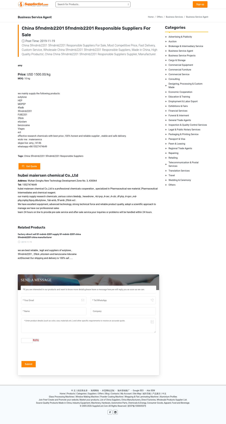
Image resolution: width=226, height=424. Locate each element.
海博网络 (95, 390)
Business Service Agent (197, 17)
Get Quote (29, 166)
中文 (164, 393)
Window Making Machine (87, 397)
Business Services (174, 17)
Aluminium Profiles (168, 397)
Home (151, 17)
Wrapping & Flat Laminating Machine (141, 397)
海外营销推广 (123, 390)
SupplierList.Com (100, 406)
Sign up (200, 4)
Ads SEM (151, 390)
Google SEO (138, 390)
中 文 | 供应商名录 (79, 390)
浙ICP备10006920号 (137, 406)
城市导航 (147, 393)
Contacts (115, 393)
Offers (160, 17)
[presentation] (43, 351)
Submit (28, 364)
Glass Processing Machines (61, 397)
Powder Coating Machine (111, 397)
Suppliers (92, 393)
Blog (107, 393)
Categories (81, 393)
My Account (126, 393)
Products (71, 393)
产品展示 (156, 393)
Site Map (137, 393)
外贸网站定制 (108, 390)
